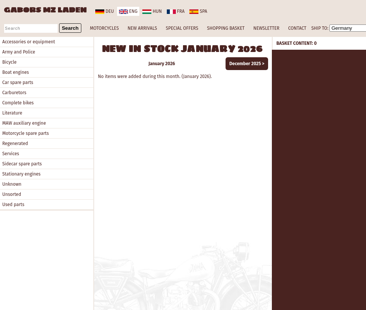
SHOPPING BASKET (226, 28)
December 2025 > (246, 63)
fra (176, 11)
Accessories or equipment (28, 41)
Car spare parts (17, 82)
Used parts (13, 204)
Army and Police (18, 52)
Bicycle (9, 62)
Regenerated (15, 143)
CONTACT (297, 28)
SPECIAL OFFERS (182, 28)
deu (104, 11)
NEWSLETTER (266, 28)
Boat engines (15, 72)
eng (128, 11)
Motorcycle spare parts (25, 133)
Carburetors (14, 92)
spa (198, 11)
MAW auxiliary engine (24, 123)
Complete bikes (18, 102)
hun (152, 11)
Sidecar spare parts (22, 163)
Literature (12, 113)
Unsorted (11, 194)
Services (10, 153)
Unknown (11, 184)
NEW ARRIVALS (142, 28)
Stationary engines (21, 174)
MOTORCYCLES (104, 28)
